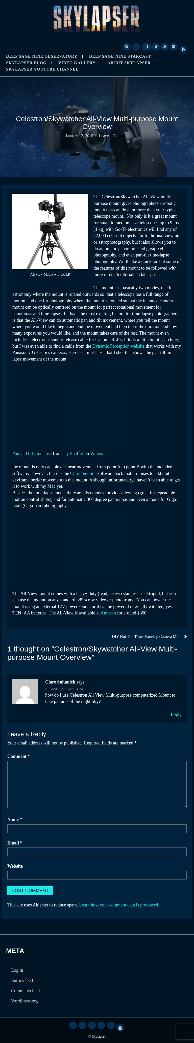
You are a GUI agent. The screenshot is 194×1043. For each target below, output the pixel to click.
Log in (17, 970)
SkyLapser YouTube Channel (42, 69)
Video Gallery (77, 63)
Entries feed (22, 980)
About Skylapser (129, 63)
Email (14, 842)
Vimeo (96, 453)
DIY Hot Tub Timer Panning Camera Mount (148, 636)
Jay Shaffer (73, 453)
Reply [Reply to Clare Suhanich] (176, 714)
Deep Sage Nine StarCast (120, 56)
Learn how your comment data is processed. (119, 904)
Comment (18, 756)
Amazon (108, 612)
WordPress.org (24, 1000)
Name (14, 819)
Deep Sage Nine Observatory (41, 56)
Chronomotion (83, 473)
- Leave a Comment (112, 136)
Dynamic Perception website (118, 346)
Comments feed (25, 990)
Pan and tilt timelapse (32, 453)
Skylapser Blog (26, 63)
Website (15, 866)
